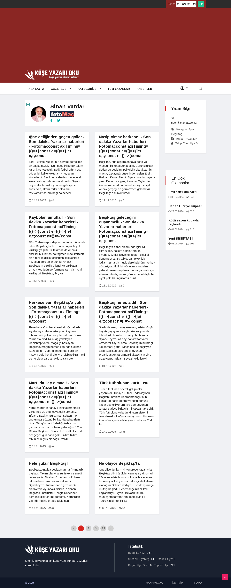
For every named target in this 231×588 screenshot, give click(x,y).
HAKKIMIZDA (154, 582)
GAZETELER (60, 89)
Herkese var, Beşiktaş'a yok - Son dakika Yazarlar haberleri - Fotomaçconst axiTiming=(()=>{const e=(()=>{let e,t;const (56, 311)
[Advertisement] (115, 40)
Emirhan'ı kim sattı (182, 192)
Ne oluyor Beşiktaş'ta (119, 463)
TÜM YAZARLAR (117, 88)
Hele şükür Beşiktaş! (48, 463)
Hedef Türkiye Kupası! (185, 206)
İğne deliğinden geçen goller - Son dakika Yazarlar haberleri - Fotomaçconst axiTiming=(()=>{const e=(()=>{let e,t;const (57, 146)
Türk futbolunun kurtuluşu (123, 383)
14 (103, 528)
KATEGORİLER (88, 89)
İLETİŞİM (177, 582)
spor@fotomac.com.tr (184, 122)
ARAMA (197, 582)
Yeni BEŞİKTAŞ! (180, 238)
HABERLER (142, 88)
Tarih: (171, 4)
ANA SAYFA (36, 88)
